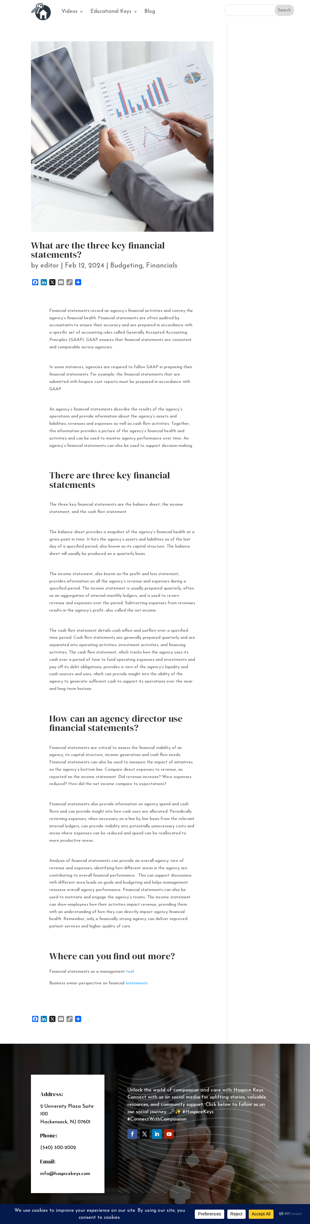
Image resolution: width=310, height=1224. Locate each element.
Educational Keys (110, 11)
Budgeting (126, 265)
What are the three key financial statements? (98, 250)
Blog (149, 11)
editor (49, 265)
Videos (70, 11)
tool (130, 971)
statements (137, 983)
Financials (161, 265)
